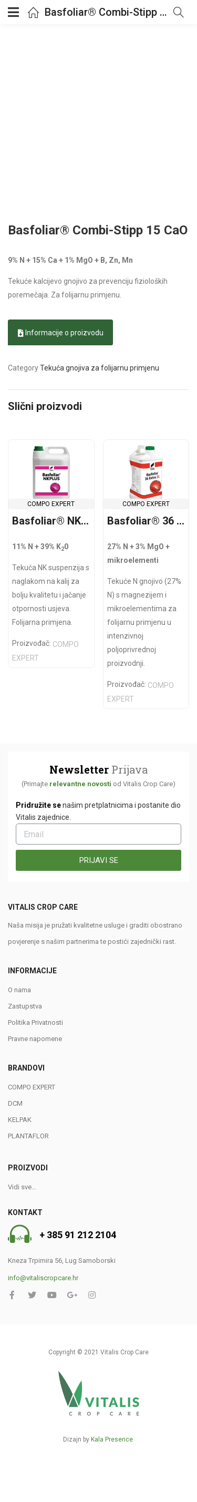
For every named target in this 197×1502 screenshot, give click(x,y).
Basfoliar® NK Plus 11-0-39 (51, 521)
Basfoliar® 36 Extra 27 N (146, 521)
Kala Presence (112, 1439)
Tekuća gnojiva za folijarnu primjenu (99, 368)
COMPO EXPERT (51, 504)
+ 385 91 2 (60, 1235)
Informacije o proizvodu (60, 332)
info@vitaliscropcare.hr (43, 1278)
